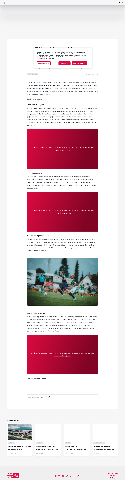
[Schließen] (87, 50)
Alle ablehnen (64, 63)
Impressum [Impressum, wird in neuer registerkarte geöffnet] (51, 58)
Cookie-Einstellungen (44, 63)
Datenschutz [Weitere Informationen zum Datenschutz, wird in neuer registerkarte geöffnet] (44, 58)
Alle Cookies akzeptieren (79, 63)
